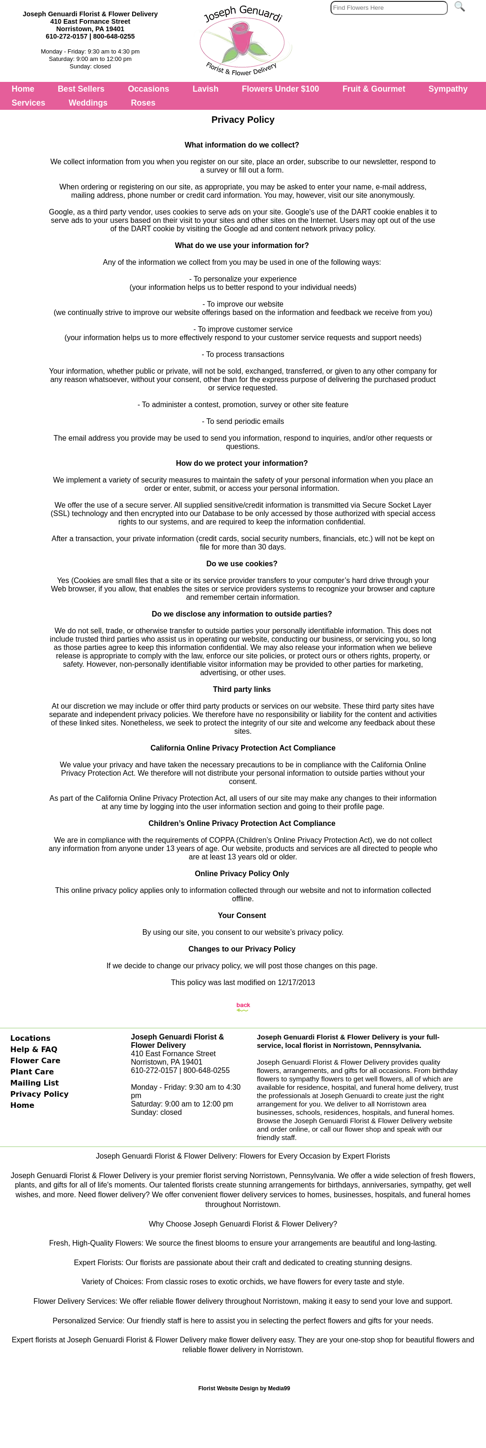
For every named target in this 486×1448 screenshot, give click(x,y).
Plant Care (32, 1071)
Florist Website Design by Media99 (244, 1388)
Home (23, 89)
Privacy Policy (39, 1094)
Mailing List (34, 1083)
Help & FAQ (33, 1049)
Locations (30, 1038)
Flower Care (35, 1060)
